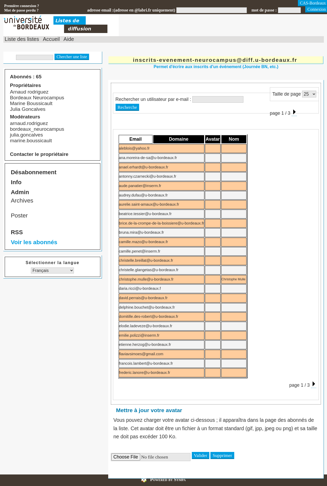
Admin (20, 192)
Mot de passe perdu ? (21, 10)
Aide (68, 39)
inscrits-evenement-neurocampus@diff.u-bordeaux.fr (215, 60)
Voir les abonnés (34, 242)
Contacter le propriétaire (39, 154)
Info (16, 182)
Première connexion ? (21, 6)
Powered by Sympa (168, 479)
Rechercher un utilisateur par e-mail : (153, 99)
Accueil (51, 39)
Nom (234, 139)
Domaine (178, 139)
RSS (17, 232)
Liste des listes (22, 39)
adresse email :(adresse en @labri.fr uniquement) (131, 10)
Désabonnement (33, 172)
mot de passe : (264, 10)
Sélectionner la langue (52, 262)
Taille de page (286, 94)
